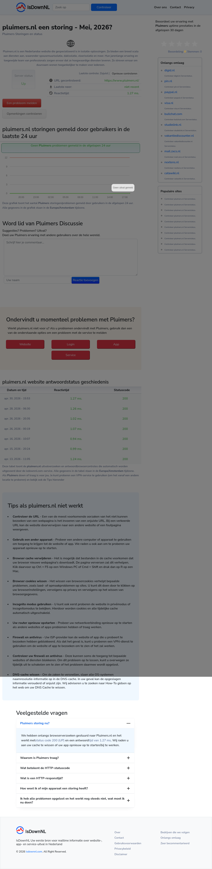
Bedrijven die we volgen (175, 832)
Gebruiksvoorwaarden (127, 843)
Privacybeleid (122, 849)
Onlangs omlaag (171, 838)
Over (117, 832)
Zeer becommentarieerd (175, 843)
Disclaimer (120, 854)
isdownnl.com (34, 851)
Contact (119, 838)
